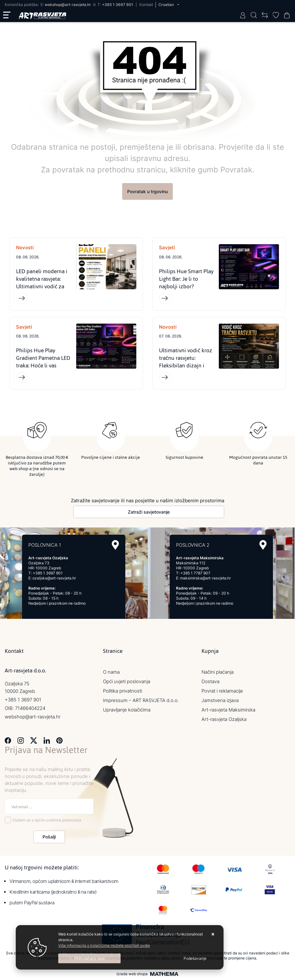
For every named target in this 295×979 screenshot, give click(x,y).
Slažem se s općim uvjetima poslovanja (47, 820)
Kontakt (146, 4)
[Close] (89, 958)
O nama (111, 672)
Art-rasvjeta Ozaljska (224, 719)
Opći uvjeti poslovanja (126, 681)
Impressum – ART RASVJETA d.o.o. (141, 700)
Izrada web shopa (132, 974)
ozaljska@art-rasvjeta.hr (54, 578)
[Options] (195, 958)
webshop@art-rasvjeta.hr (68, 4)
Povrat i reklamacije (222, 691)
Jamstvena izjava (220, 700)
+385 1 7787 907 (195, 573)
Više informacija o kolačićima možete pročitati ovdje (104, 945)
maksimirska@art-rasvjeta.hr (205, 578)
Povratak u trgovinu (147, 191)
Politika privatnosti (122, 691)
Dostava (210, 681)
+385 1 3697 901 (117, 4)
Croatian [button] (166, 4)
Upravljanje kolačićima (126, 710)
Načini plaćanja (217, 672)
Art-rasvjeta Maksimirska (228, 710)
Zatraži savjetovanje (149, 512)
